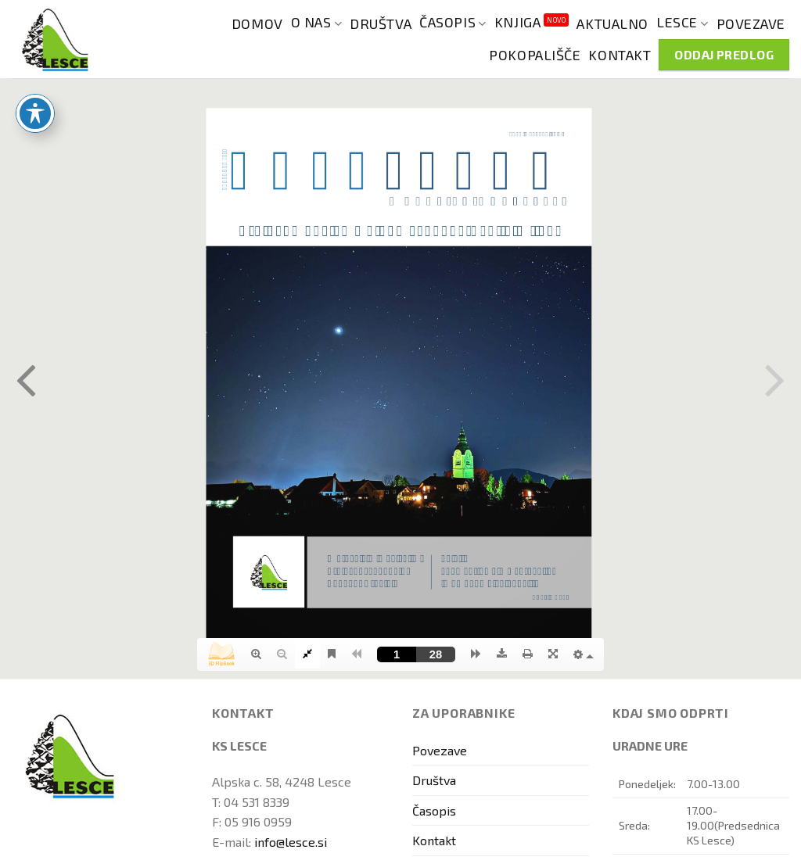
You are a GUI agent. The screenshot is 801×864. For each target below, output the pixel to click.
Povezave (751, 23)
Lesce (682, 22)
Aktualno (612, 23)
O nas (317, 22)
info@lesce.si (290, 841)
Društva (380, 23)
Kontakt (619, 54)
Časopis (453, 22)
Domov (257, 23)
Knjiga (531, 20)
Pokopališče (534, 54)
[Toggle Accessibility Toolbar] (35, 113)
